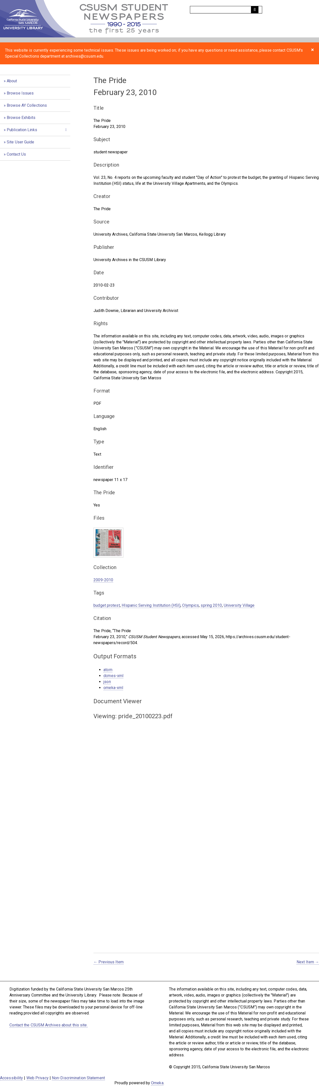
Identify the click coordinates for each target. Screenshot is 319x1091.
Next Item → (308, 962)
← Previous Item (108, 962)
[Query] (226, 9)
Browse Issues (20, 93)
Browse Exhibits (21, 117)
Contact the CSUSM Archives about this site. (48, 1025)
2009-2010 (103, 580)
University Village (239, 605)
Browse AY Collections (27, 105)
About (12, 81)
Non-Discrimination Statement (78, 1078)
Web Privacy (37, 1078)
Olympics (190, 605)
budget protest (106, 605)
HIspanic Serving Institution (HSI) (151, 605)
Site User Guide (20, 142)
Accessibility (11, 1078)
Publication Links (22, 129)
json (107, 681)
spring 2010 (211, 605)
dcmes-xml (113, 675)
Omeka (157, 1083)
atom (107, 669)
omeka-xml (113, 687)
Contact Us (16, 154)
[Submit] (254, 9)
